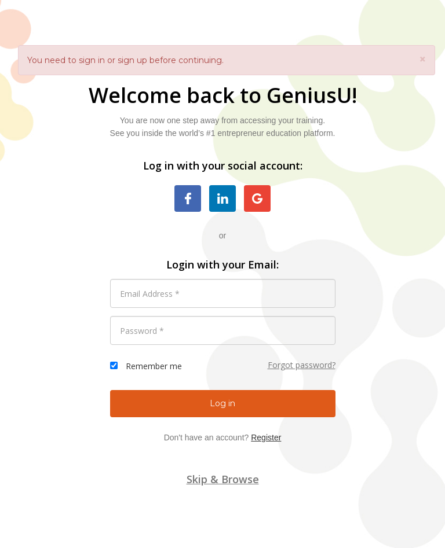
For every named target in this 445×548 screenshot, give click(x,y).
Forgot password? (301, 364)
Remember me (154, 366)
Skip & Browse (223, 479)
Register (266, 437)
